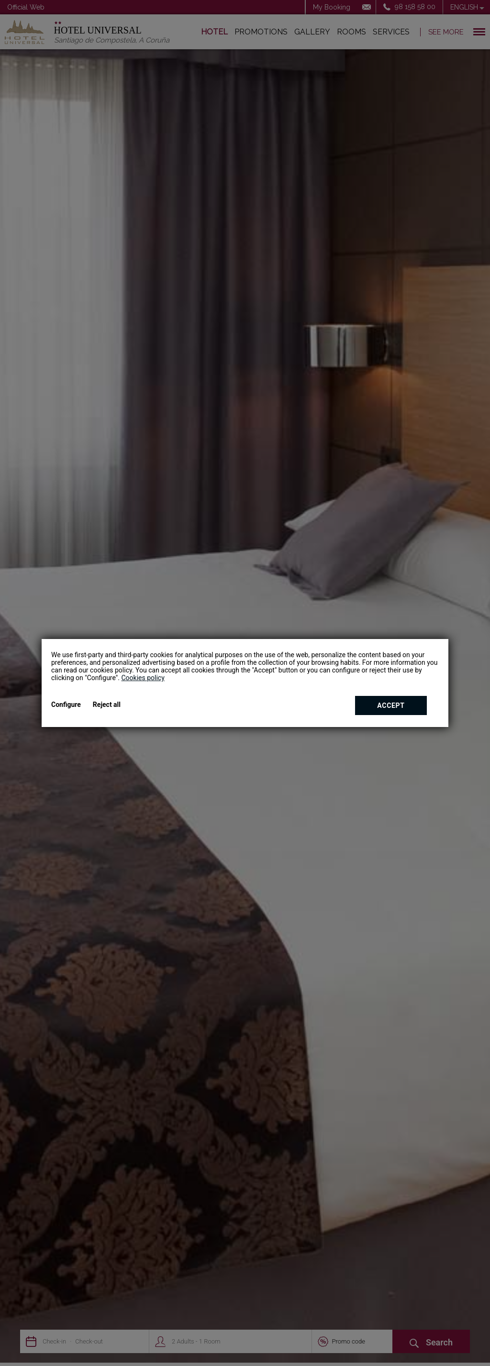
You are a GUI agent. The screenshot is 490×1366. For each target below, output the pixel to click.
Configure (66, 704)
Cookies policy (142, 678)
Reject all (107, 704)
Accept (390, 705)
